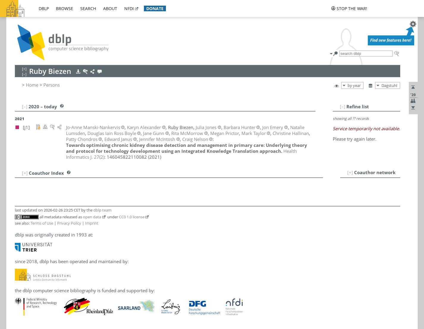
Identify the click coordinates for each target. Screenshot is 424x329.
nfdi (129, 8)
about (110, 8)
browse (64, 8)
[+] (350, 172)
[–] (342, 106)
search (88, 8)
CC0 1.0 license (132, 217)
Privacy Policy (69, 223)
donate (155, 8)
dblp (44, 8)
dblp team (102, 210)
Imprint (91, 223)
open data (92, 217)
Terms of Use (42, 223)
